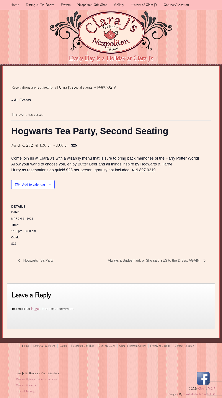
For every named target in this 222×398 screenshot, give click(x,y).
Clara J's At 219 (206, 389)
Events (66, 5)
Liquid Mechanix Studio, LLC (199, 394)
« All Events (21, 100)
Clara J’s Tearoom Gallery (132, 346)
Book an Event (107, 346)
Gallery (119, 5)
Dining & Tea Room (40, 5)
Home (14, 5)
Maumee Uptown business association (36, 379)
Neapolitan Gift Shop (92, 5)
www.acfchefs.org (25, 391)
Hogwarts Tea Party (38, 260)
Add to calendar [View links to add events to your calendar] (33, 184)
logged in (37, 308)
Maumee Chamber (26, 385)
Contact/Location (176, 5)
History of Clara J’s (144, 5)
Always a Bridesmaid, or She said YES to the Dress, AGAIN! (154, 260)
